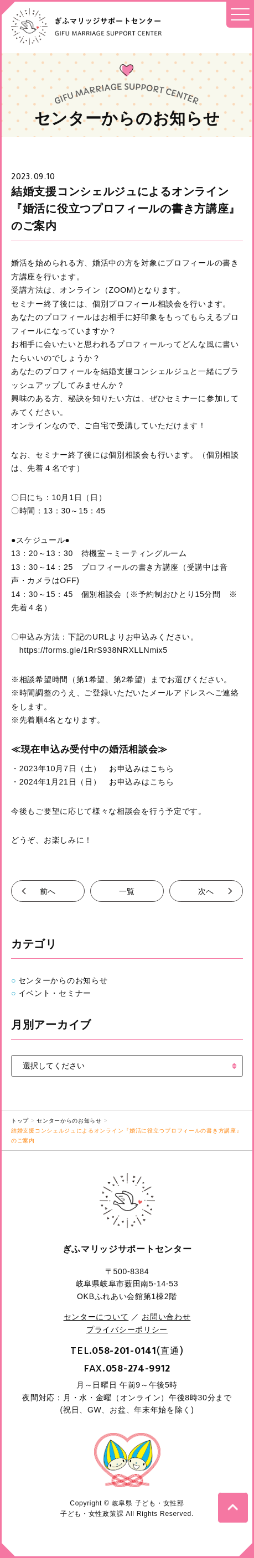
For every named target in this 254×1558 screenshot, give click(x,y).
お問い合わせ (166, 1316)
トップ (20, 1121)
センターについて (96, 1316)
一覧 (127, 890)
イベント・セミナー (54, 993)
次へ (206, 890)
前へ (48, 890)
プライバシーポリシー (127, 1329)
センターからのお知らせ (63, 980)
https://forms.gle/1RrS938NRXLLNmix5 (89, 650)
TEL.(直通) (126, 1350)
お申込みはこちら (141, 768)
